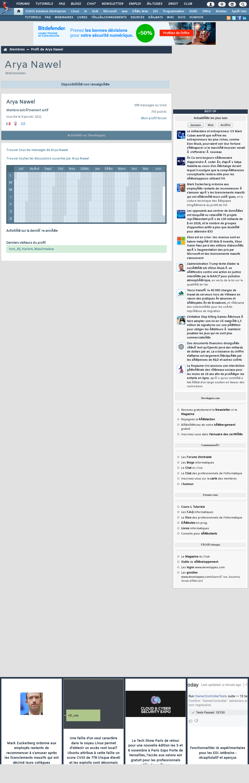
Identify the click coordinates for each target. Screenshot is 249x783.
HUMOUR (196, 17)
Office (206, 11)
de (199, 562)
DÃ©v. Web (140, 11)
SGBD (193, 11)
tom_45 (14, 249)
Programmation (173, 11)
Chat (91, 4)
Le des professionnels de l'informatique (211, 473)
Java (124, 11)
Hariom (27, 249)
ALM (95, 11)
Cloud (75, 11)
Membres (17, 50)
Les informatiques (197, 462)
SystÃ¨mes (239, 11)
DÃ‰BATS (155, 17)
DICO (181, 17)
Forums (23, 4)
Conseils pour (199, 534)
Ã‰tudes (154, 4)
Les (196, 457)
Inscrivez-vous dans (212, 434)
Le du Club (195, 556)
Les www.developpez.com (203, 567)
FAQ (61, 4)
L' (187, 484)
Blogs (75, 4)
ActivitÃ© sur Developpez (86, 136)
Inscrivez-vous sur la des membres (209, 478)
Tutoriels (44, 4)
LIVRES (82, 17)
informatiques (195, 528)
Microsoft (109, 11)
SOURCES (137, 17)
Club (187, 4)
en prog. (194, 523)
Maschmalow (44, 249)
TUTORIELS (33, 17)
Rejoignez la (198, 419)
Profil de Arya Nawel (47, 50)
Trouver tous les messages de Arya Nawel (37, 150)
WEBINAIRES (64, 17)
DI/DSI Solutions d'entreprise (46, 11)
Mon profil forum (154, 118)
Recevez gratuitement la (205, 410)
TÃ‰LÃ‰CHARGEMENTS (109, 17)
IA (85, 11)
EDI (155, 11)
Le (186, 468)
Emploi (135, 4)
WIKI (170, 17)
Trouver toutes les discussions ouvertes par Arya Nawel (47, 159)
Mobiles (221, 11)
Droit (173, 4)
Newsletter (112, 4)
